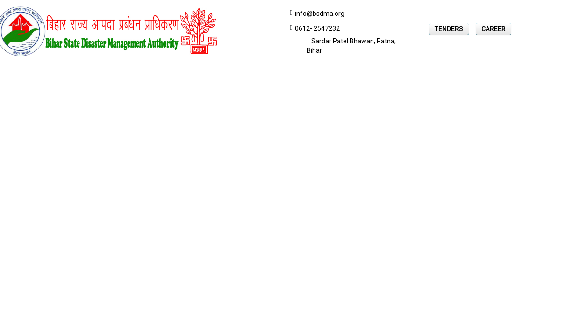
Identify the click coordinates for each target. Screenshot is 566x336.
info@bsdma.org (319, 13)
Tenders (449, 29)
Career (493, 29)
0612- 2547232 (317, 28)
